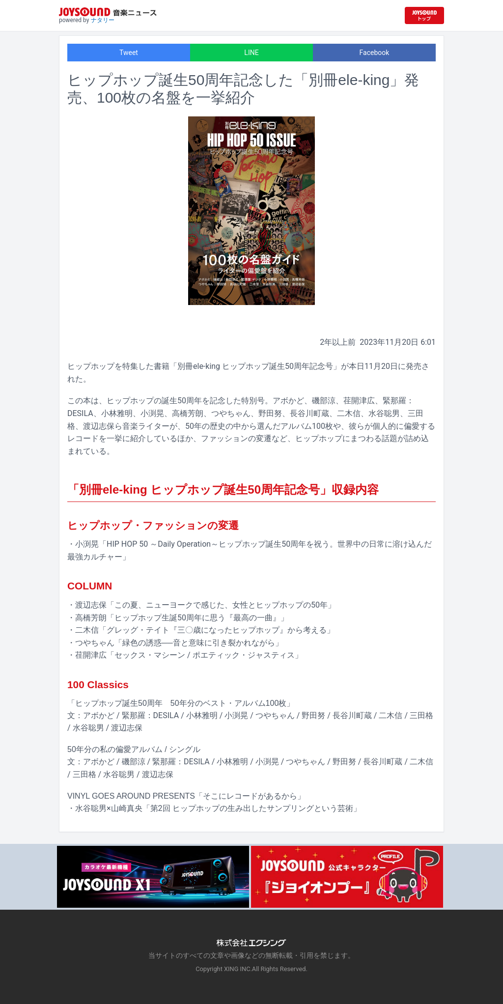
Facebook (375, 52)
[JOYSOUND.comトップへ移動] (424, 15)
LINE (251, 52)
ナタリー (102, 20)
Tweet (128, 52)
